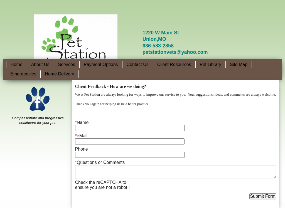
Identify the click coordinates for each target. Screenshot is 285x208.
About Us (40, 64)
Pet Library (210, 64)
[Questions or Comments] (175, 172)
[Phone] (130, 155)
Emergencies (23, 74)
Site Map (238, 64)
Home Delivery (59, 74)
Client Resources (174, 64)
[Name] (130, 128)
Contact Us (138, 64)
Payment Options (101, 64)
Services (66, 64)
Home (17, 64)
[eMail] (130, 141)
